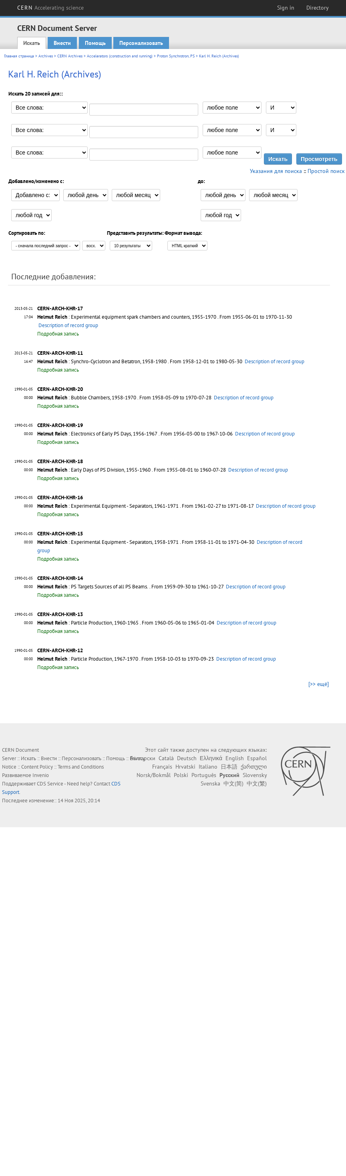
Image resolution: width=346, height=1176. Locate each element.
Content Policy (37, 766)
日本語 (229, 766)
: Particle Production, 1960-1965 (88, 622)
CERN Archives (69, 56)
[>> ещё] (318, 684)
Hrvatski (185, 766)
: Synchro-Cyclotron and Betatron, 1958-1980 (102, 361)
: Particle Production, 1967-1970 (87, 658)
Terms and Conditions (81, 766)
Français (162, 766)
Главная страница (19, 56)
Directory (317, 7)
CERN (50, 7)
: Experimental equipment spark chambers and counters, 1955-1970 (126, 316)
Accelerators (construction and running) (120, 56)
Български (142, 758)
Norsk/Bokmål (154, 775)
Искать (31, 43)
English (234, 758)
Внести (62, 43)
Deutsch (187, 758)
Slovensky (255, 775)
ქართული (254, 766)
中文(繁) (257, 783)
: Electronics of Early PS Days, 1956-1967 (97, 433)
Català (166, 758)
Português (203, 775)
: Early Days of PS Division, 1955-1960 (94, 469)
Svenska (210, 783)
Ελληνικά (211, 758)
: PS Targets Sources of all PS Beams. (92, 586)
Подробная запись (58, 333)
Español (257, 758)
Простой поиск (326, 171)
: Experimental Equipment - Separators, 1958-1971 (108, 542)
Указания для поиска (276, 171)
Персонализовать (141, 43)
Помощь (95, 43)
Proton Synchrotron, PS (176, 56)
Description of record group (68, 325)
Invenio (40, 775)
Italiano (208, 766)
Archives (45, 56)
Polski (181, 775)
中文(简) (233, 783)
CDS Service (50, 783)
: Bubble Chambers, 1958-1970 (86, 397)
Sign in (285, 7)
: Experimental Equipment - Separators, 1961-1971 (108, 506)
